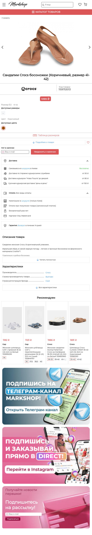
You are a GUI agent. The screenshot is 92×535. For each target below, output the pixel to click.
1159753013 (65, 89)
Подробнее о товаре (43, 142)
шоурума (26, 168)
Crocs (48, 272)
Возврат (21, 225)
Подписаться (13, 519)
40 (41, 361)
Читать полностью (46, 260)
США (48, 281)
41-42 (63, 359)
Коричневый (3, 128)
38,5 (36, 361)
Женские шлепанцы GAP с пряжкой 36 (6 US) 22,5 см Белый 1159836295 (12, 351)
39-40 (57, 359)
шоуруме (25, 201)
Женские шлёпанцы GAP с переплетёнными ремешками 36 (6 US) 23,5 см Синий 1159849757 (34, 353)
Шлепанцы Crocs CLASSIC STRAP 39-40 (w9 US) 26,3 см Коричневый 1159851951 (79, 352)
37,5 (31, 361)
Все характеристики (46, 287)
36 (4, 357)
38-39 (50, 359)
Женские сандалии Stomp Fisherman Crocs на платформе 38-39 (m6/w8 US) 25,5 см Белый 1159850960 (56, 352)
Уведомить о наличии (45, 152)
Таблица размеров (48, 135)
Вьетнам (49, 277)
